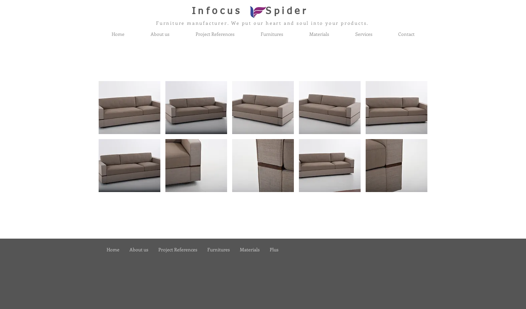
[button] (129, 107)
